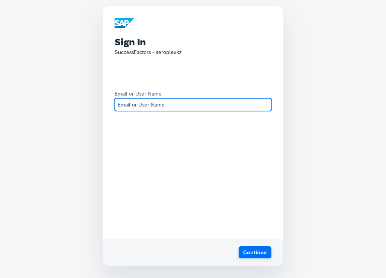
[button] (255, 252)
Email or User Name (138, 94)
